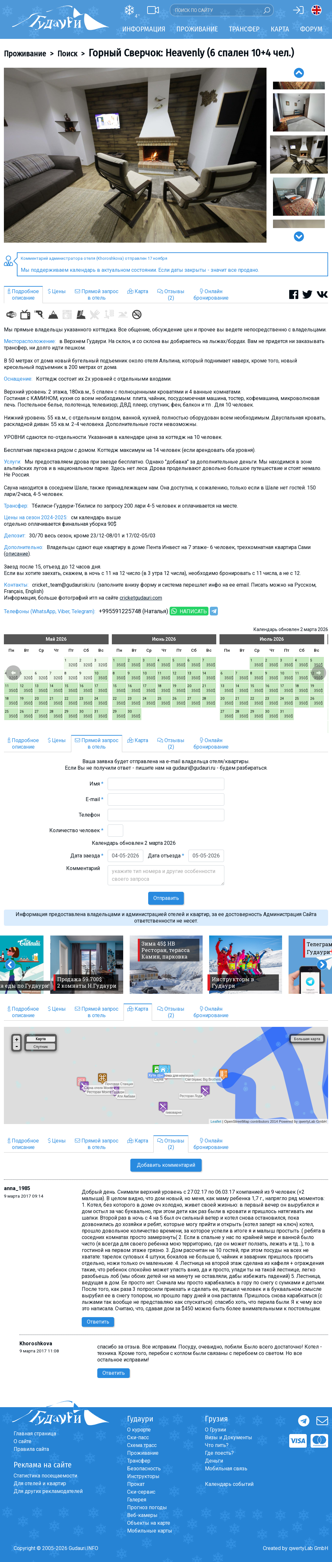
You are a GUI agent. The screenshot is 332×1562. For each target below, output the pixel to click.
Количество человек (76, 830)
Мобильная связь (226, 1468)
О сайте (22, 1441)
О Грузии (215, 1430)
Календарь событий (229, 1484)
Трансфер (138, 1461)
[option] (135, 155)
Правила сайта (31, 1449)
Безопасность (144, 1468)
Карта (280, 29)
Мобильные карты (149, 1531)
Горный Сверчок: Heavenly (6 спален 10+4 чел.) (191, 53)
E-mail (94, 799)
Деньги (214, 1461)
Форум (311, 29)
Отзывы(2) (170, 294)
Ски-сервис (141, 1492)
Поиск (67, 53)
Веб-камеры (142, 1515)
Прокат (136, 1484)
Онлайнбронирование (211, 294)
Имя (96, 784)
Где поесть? (219, 1453)
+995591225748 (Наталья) (133, 611)
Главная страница (35, 1433)
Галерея (136, 1500)
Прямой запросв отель (96, 294)
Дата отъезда (166, 856)
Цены (57, 291)
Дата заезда (86, 856)
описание (17, 554)
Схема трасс (142, 1445)
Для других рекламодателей (48, 1491)
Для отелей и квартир (40, 1483)
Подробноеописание (23, 294)
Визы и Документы (228, 1437)
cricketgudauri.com (141, 598)
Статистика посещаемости (45, 1476)
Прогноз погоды (147, 1507)
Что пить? (217, 1445)
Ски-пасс (138, 1437)
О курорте (139, 1430)
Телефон (91, 815)
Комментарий (84, 868)
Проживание (25, 53)
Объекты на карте (148, 1523)
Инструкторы (143, 1476)
